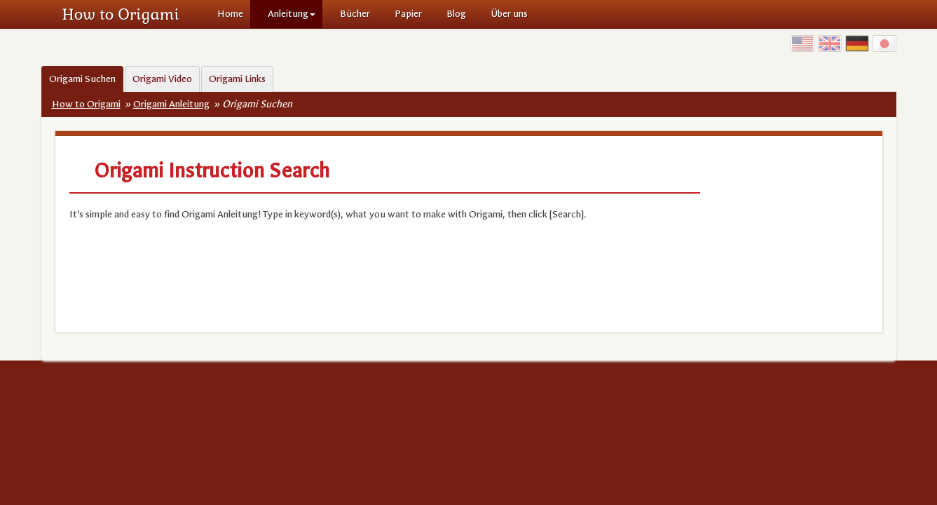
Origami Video (162, 79)
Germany (857, 43)
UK (830, 43)
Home (230, 14)
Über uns (509, 14)
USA (802, 43)
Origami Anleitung (171, 104)
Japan (884, 43)
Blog (456, 14)
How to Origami (120, 14)
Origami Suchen (82, 79)
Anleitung (291, 14)
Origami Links (237, 79)
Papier (408, 14)
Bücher (355, 14)
